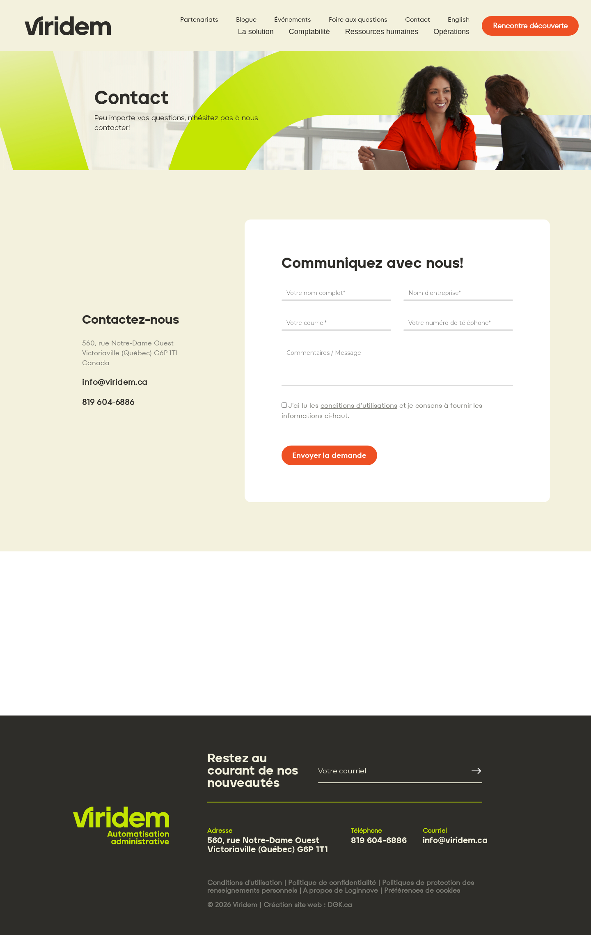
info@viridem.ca (114, 382)
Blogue (246, 19)
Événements (292, 19)
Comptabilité (309, 31)
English (459, 19)
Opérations (451, 31)
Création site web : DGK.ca (307, 905)
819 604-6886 (108, 402)
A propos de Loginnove (340, 890)
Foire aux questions (358, 19)
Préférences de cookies (422, 890)
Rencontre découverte (530, 26)
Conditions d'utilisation (244, 882)
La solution (256, 31)
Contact (417, 19)
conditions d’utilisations (359, 405)
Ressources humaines (381, 31)
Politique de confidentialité (332, 882)
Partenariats (199, 19)
